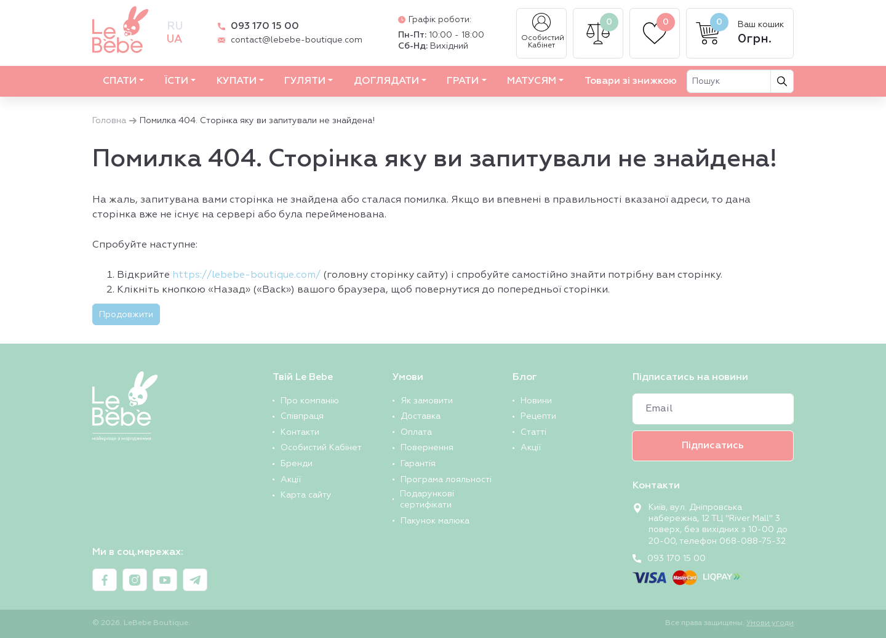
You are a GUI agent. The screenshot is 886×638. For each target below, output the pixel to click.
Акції (291, 479)
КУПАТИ (237, 81)
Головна (109, 120)
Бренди (297, 463)
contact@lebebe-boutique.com (296, 40)
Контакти (300, 432)
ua (174, 39)
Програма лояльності (446, 479)
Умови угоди (770, 623)
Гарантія (418, 463)
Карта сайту (306, 495)
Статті (533, 432)
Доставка (421, 416)
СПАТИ (120, 81)
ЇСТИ (176, 81)
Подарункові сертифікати (427, 499)
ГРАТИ (463, 81)
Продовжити (126, 314)
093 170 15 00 (265, 26)
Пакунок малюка (435, 521)
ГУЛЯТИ (304, 81)
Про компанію (310, 401)
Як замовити (427, 401)
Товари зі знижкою (631, 81)
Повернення (427, 447)
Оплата (416, 432)
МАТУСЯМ (531, 81)
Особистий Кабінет (542, 31)
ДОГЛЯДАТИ (386, 81)
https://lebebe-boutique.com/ (246, 275)
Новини (536, 401)
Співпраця (302, 416)
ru (175, 26)
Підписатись (713, 446)
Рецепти (538, 416)
